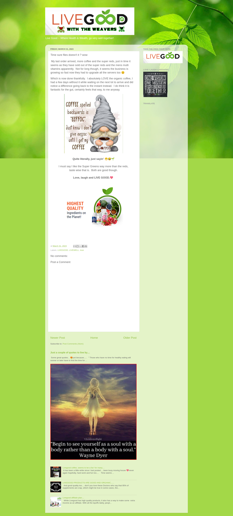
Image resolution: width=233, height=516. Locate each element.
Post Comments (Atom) (73, 344)
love (82, 250)
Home (94, 337)
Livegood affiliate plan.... (73, 498)
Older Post (130, 337)
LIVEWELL (74, 250)
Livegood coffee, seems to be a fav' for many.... (83, 468)
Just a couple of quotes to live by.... (70, 352)
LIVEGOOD (63, 250)
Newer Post (57, 337)
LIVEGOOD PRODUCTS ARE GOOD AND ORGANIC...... (88, 483)
